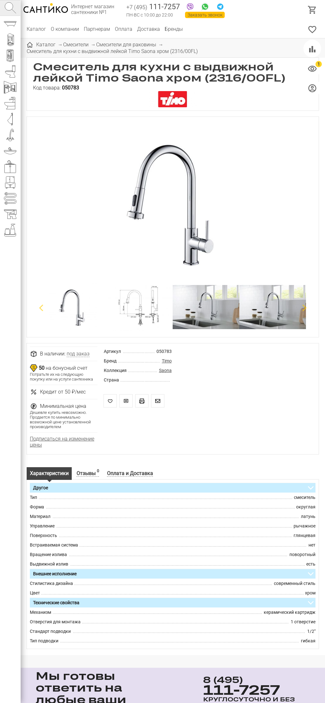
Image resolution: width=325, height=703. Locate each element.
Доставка (148, 29)
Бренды (174, 29)
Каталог (36, 29)
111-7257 (153, 7)
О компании (65, 29)
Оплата (123, 29)
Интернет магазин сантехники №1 (92, 9)
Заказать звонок (205, 14)
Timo (167, 360)
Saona (165, 370)
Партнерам (97, 29)
